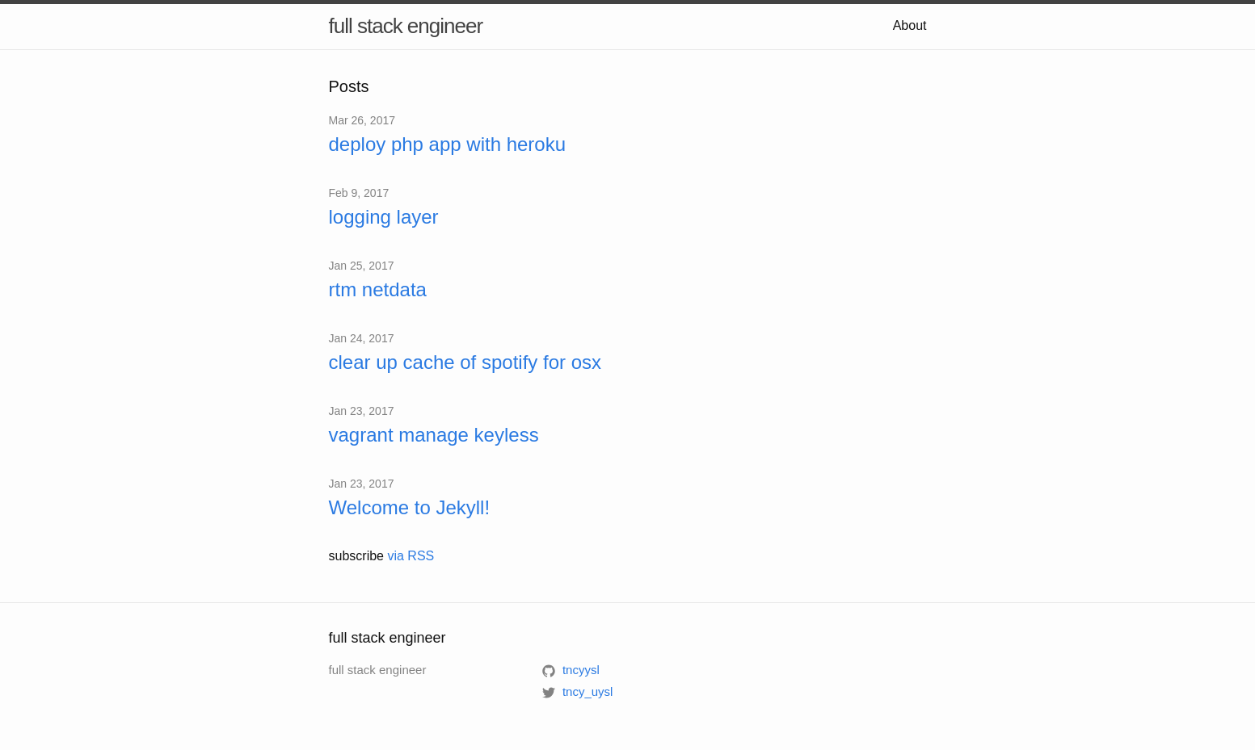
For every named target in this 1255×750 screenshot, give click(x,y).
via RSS (410, 556)
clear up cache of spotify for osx (465, 362)
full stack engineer (406, 26)
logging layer (384, 217)
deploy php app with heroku (447, 144)
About (910, 25)
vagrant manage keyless (434, 435)
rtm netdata (378, 289)
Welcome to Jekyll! (410, 507)
